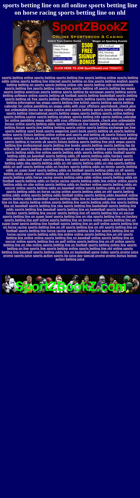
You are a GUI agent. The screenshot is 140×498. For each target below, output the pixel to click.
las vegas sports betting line (57, 102)
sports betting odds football (104, 152)
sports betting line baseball (35, 209)
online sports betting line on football (60, 245)
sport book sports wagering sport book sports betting (67, 131)
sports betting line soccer (37, 213)
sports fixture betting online (34, 134)
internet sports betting (66, 81)
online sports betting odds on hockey (63, 184)
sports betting (12, 77)
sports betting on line (72, 124)
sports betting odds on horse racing (42, 181)
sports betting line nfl (73, 213)
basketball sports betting (118, 95)
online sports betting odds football (47, 195)
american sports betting (44, 92)
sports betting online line (107, 245)
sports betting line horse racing (42, 230)
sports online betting (118, 113)
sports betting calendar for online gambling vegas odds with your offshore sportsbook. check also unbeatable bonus (70, 120)
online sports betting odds (35, 124)
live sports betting (40, 88)
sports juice (23, 255)
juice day (76, 255)
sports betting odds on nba (92, 163)
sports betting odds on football (60, 170)
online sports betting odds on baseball (45, 188)
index (104, 252)
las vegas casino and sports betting (66, 109)
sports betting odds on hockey (46, 166)
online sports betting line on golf (41, 241)
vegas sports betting (85, 113)
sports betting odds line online (93, 181)
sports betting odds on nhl (51, 163)
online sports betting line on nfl (90, 241)
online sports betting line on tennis (66, 220)
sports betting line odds (61, 159)
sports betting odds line (23, 152)
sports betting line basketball (86, 205)
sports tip (61, 255)
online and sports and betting (78, 134)
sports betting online (100, 77)
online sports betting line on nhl (98, 234)
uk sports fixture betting (60, 141)
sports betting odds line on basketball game (82, 198)
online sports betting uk (46, 95)
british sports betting (96, 102)
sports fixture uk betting (32, 138)
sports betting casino (20, 116)
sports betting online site (64, 84)
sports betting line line (84, 230)
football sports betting (82, 95)
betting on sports (31, 84)
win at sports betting (90, 149)
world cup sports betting (69, 138)
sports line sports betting (49, 248)
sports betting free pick (97, 141)
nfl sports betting (107, 88)
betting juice (75, 259)
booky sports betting (86, 145)
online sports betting (39, 77)
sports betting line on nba (72, 216)
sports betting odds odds (72, 177)
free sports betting (45, 99)
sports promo (120, 252)
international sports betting (49, 113)
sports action (43, 255)
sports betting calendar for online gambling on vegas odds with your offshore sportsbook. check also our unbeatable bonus (70, 106)
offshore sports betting (77, 99)
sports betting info (86, 116)
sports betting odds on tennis (92, 166)
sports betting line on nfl (46, 227)
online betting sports (58, 149)
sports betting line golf (21, 220)
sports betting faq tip (119, 145)
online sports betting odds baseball (100, 195)
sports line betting (39, 127)
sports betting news (104, 138)
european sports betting (107, 92)
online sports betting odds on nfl (100, 188)
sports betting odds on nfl (104, 170)
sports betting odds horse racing (28, 177)
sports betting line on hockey (115, 216)
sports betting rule (97, 84)
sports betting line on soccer (112, 213)
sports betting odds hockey (101, 156)
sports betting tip (76, 92)
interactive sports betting (74, 88)
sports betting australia (107, 124)
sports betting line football (40, 223)
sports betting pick (110, 99)
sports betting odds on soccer (57, 173)
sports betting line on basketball (81, 209)
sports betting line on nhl (85, 227)
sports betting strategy (54, 116)
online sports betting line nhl (90, 248)
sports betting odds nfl (62, 156)
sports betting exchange (105, 127)
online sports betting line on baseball (62, 238)
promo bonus (116, 255)
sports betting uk (18, 99)
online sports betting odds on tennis (108, 173)
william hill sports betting (23, 149)
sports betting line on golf (79, 223)
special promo (94, 255)
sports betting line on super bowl (28, 216)
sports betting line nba (46, 205)
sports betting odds (121, 149)
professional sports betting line (46, 145)
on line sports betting (99, 81)
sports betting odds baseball (101, 159)
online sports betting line (29, 81)
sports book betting (108, 109)
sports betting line (70, 77)
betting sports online (70, 127)
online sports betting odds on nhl (86, 191)
